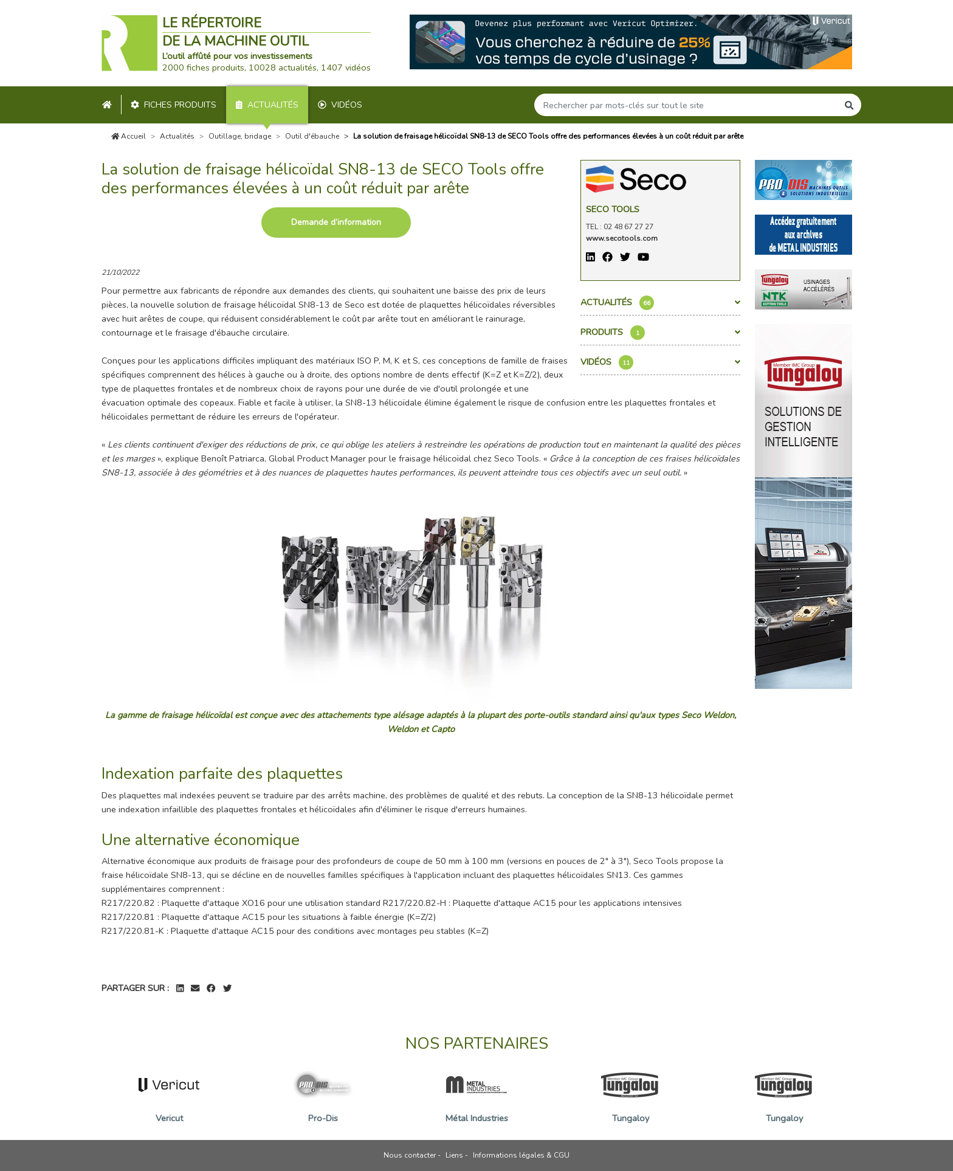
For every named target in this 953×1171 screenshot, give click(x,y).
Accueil (128, 136)
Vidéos (340, 105)
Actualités (267, 105)
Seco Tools (612, 209)
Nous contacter (410, 1155)
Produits (660, 332)
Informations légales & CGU (521, 1155)
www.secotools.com (622, 238)
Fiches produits (173, 105)
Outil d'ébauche (312, 136)
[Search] (686, 105)
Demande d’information (336, 222)
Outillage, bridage (239, 136)
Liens (454, 1155)
